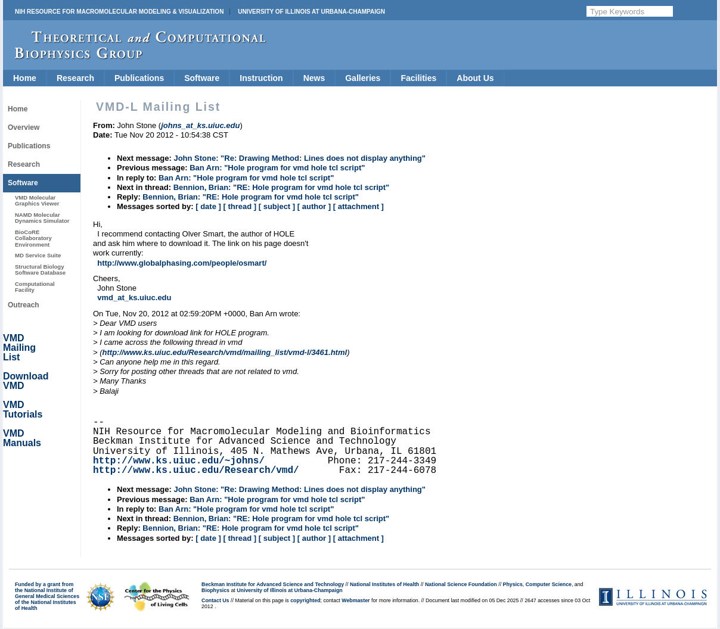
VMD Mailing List (19, 347)
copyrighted (305, 600)
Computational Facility (35, 287)
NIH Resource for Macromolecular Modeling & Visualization (119, 11)
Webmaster (356, 600)
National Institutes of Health (384, 584)
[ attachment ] (358, 206)
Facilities (418, 78)
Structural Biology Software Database (40, 269)
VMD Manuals (22, 438)
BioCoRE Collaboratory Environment (33, 238)
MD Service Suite (38, 255)
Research (75, 78)
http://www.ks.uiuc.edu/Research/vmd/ (196, 470)
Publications (139, 78)
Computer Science (549, 584)
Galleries (362, 78)
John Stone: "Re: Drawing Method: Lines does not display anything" (299, 158)
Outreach (23, 305)
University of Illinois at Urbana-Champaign (311, 11)
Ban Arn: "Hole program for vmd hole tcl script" (277, 167)
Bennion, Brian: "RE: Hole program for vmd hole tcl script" (281, 187)
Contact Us (215, 600)
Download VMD (25, 381)
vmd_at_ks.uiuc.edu (134, 297)
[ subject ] (277, 206)
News (314, 78)
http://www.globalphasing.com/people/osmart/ (181, 263)
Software (201, 78)
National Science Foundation (461, 584)
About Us (475, 78)
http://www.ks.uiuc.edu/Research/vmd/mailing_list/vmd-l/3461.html (225, 352)
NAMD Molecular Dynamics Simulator (42, 217)
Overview (23, 127)
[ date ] (208, 206)
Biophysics (215, 590)
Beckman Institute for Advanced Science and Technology (272, 584)
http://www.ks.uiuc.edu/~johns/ (179, 461)
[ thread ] (239, 206)
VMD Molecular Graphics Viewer (37, 200)
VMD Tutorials (22, 409)
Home (24, 78)
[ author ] (314, 206)
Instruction (261, 78)
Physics (513, 584)
